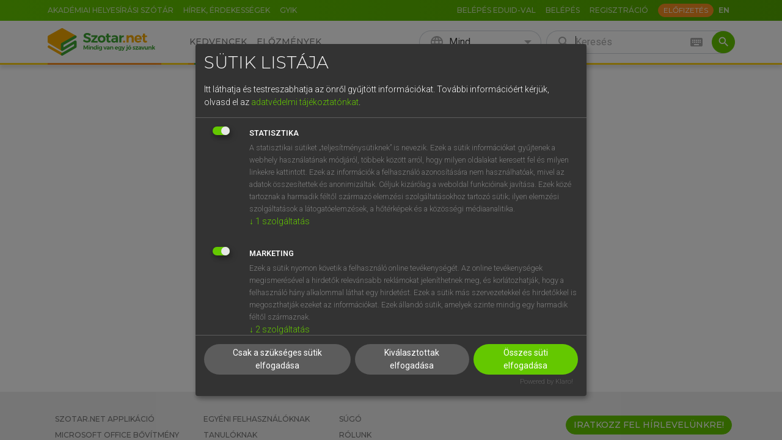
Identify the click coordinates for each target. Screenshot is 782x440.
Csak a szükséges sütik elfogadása (277, 359)
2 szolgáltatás (279, 329)
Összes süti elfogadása (525, 359)
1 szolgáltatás (279, 221)
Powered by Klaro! (546, 382)
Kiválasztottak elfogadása (411, 359)
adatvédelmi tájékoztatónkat (305, 102)
